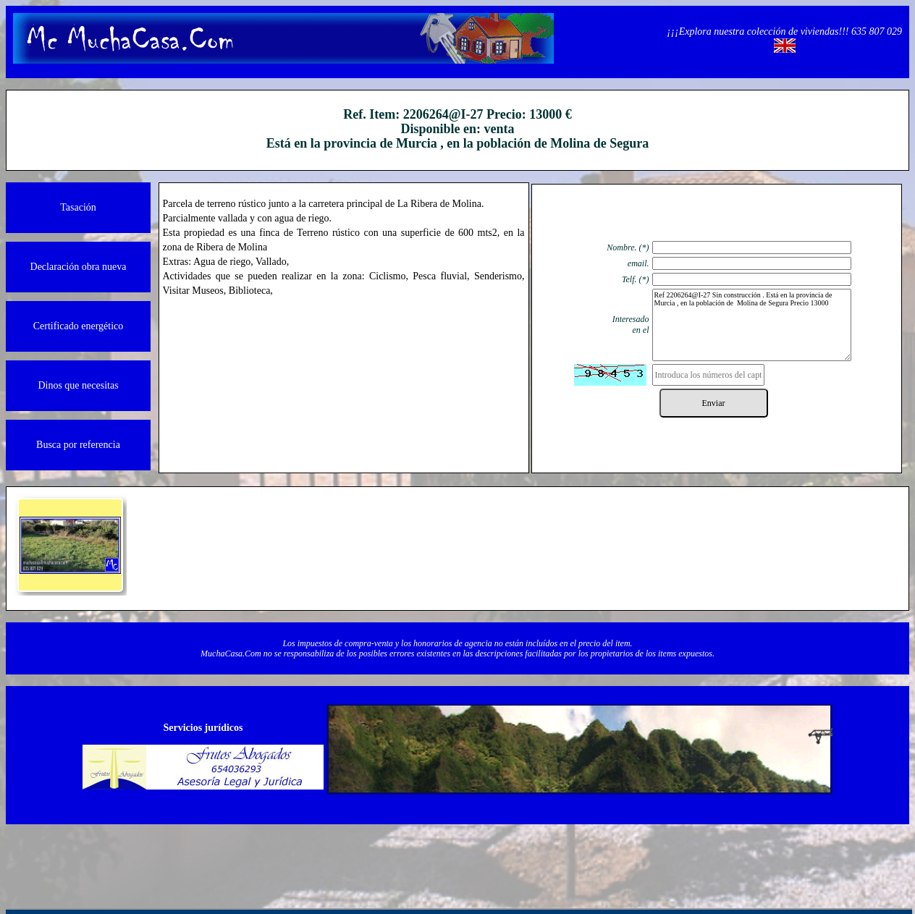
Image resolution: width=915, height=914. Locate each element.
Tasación (78, 207)
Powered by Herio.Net (730, 856)
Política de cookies (622, 856)
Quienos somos (299, 856)
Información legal (191, 856)
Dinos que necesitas (78, 385)
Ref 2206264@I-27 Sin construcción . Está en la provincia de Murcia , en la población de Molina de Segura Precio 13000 (751, 325)
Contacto (407, 856)
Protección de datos (514, 856)
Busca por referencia (78, 444)
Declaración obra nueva (78, 266)
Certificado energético (78, 326)
